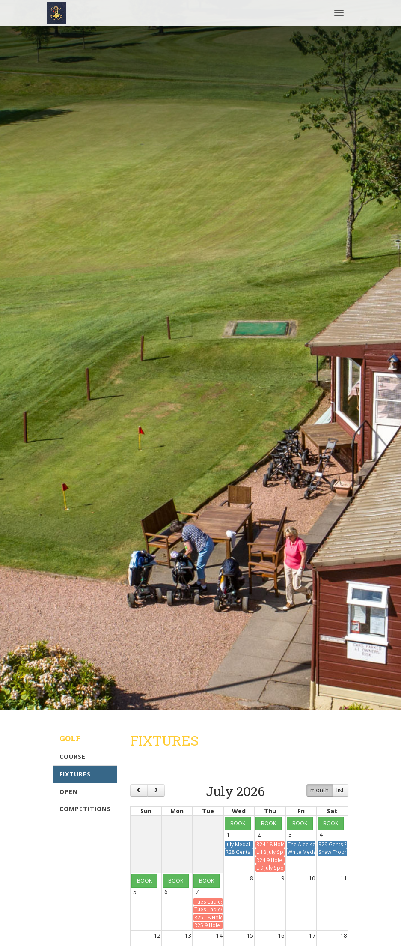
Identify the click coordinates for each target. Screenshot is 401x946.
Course (72, 756)
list (340, 790)
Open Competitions (85, 800)
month (319, 790)
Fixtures (75, 774)
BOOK (237, 823)
